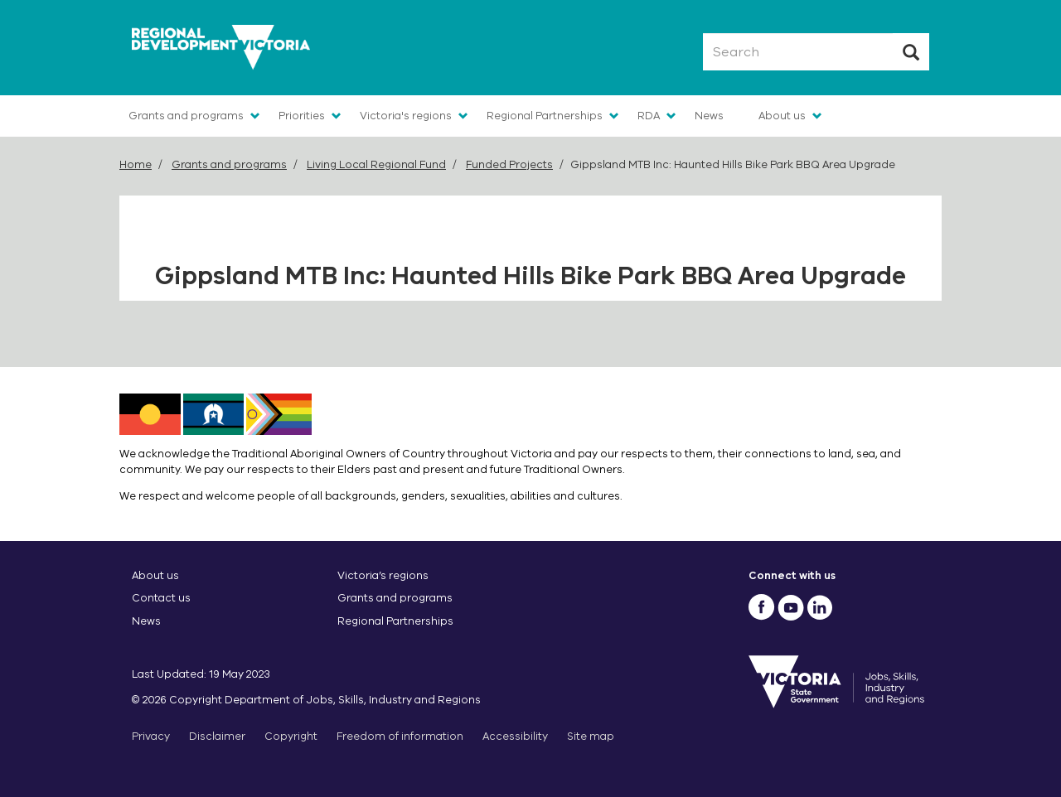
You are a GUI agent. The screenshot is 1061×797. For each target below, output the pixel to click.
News (709, 116)
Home (135, 164)
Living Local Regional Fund (376, 164)
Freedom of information (400, 736)
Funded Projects (509, 164)
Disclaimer (217, 736)
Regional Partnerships (545, 116)
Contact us (161, 598)
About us (782, 116)
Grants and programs (186, 116)
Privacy (151, 736)
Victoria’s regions (383, 575)
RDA (648, 116)
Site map (590, 736)
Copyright (290, 736)
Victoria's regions (406, 116)
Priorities (302, 116)
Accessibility (515, 736)
